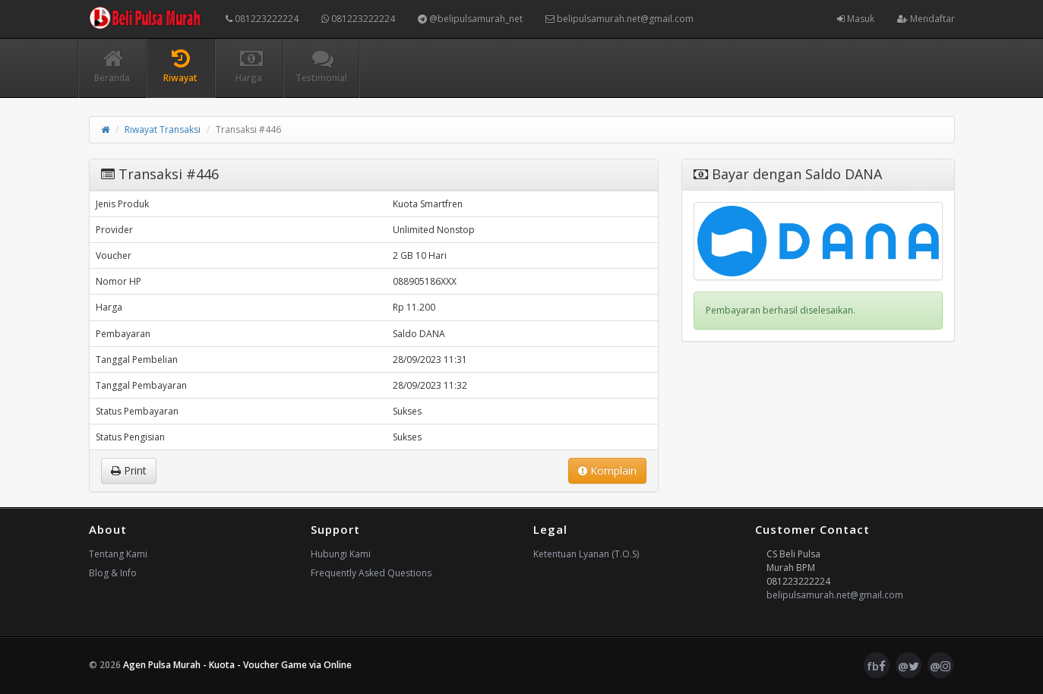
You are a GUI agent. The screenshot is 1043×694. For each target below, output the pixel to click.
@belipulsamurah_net (470, 18)
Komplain (607, 470)
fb (876, 665)
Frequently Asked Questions (371, 572)
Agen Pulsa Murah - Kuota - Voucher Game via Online (237, 664)
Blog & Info (113, 572)
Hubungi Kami (341, 553)
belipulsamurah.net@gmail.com (619, 18)
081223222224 (262, 18)
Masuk (855, 18)
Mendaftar (926, 18)
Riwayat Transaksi (163, 129)
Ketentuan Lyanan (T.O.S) (586, 553)
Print (129, 470)
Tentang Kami (118, 553)
